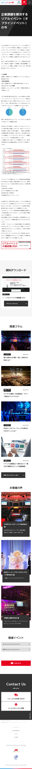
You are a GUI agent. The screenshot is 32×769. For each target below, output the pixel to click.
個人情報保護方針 (16, 730)
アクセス (16, 734)
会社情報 (16, 737)
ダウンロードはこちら (12, 303)
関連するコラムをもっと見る (11, 475)
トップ (2, 720)
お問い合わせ (16, 663)
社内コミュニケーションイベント (11, 649)
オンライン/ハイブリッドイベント (11, 644)
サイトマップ (16, 727)
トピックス (7, 720)
